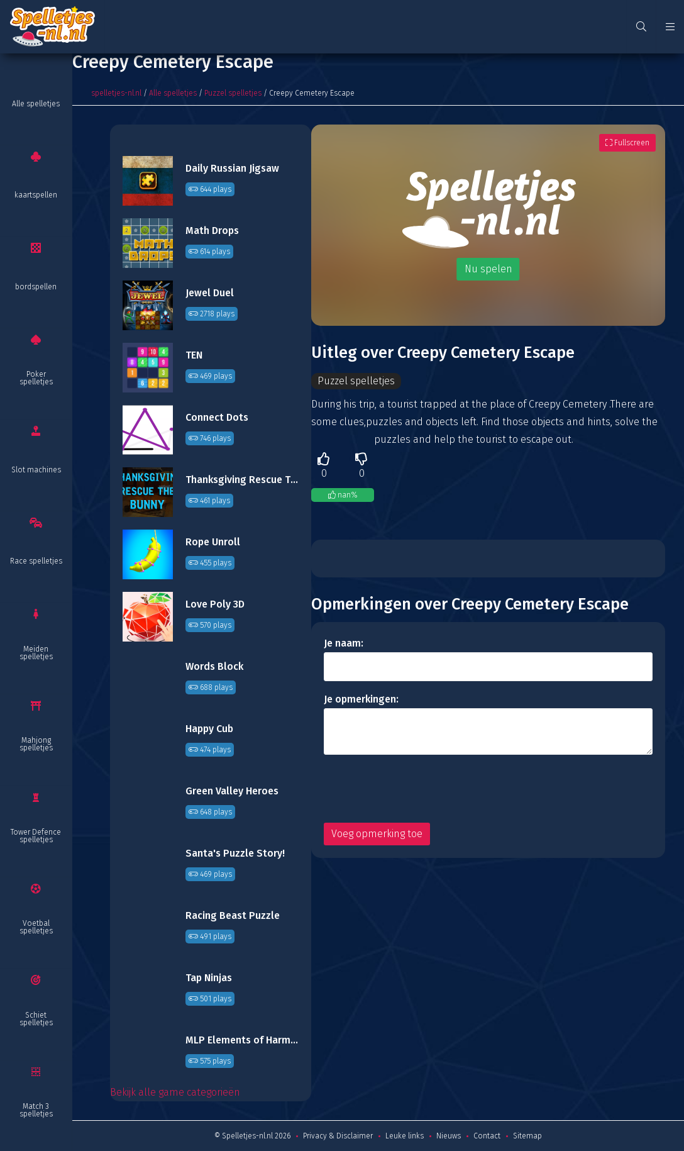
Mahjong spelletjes (36, 744)
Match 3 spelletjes (36, 1110)
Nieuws (448, 1136)
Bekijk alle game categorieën (175, 1092)
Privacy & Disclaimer (338, 1136)
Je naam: (343, 643)
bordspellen (36, 286)
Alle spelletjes (36, 103)
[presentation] (419, 788)
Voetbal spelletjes (36, 927)
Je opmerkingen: (361, 699)
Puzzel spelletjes (233, 93)
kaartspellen (35, 195)
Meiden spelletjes (36, 653)
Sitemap (527, 1136)
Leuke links (404, 1136)
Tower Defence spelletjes (36, 836)
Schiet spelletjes (36, 1019)
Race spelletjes (36, 561)
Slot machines (36, 469)
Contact (486, 1136)
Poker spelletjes (36, 378)
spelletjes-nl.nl (116, 93)
